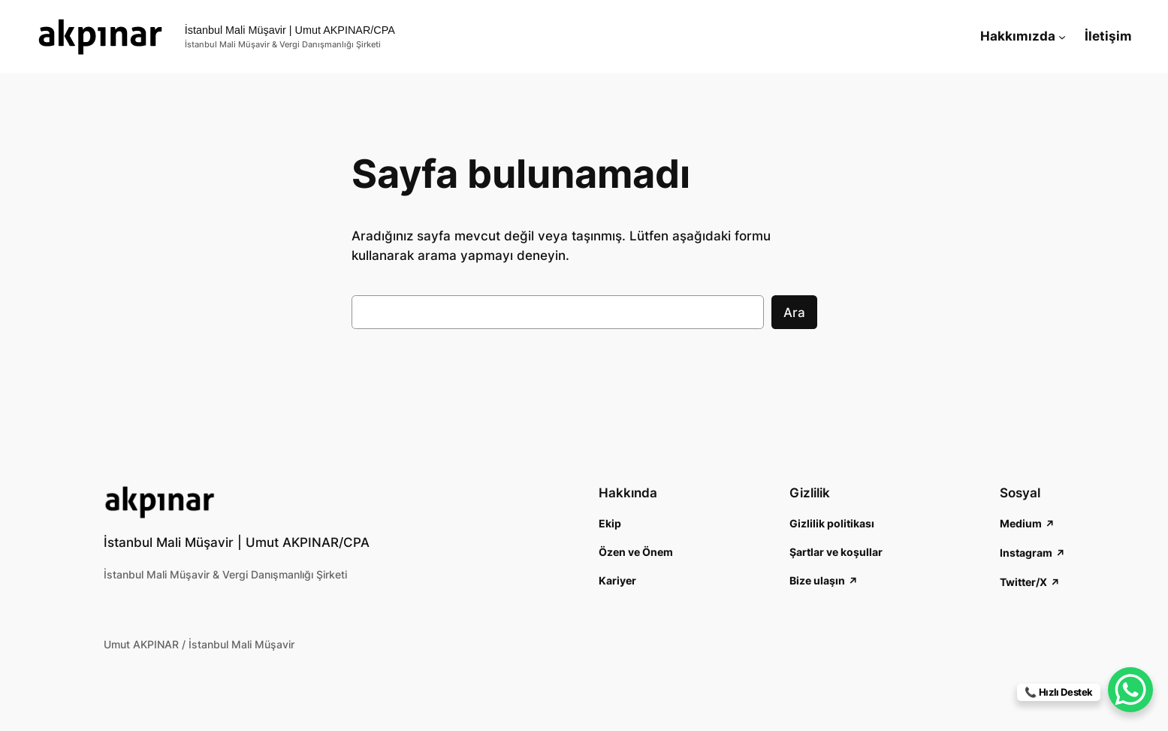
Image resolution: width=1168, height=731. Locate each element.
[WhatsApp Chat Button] (1130, 689)
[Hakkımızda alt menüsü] (1062, 36)
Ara (794, 312)
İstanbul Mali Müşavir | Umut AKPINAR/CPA (290, 30)
